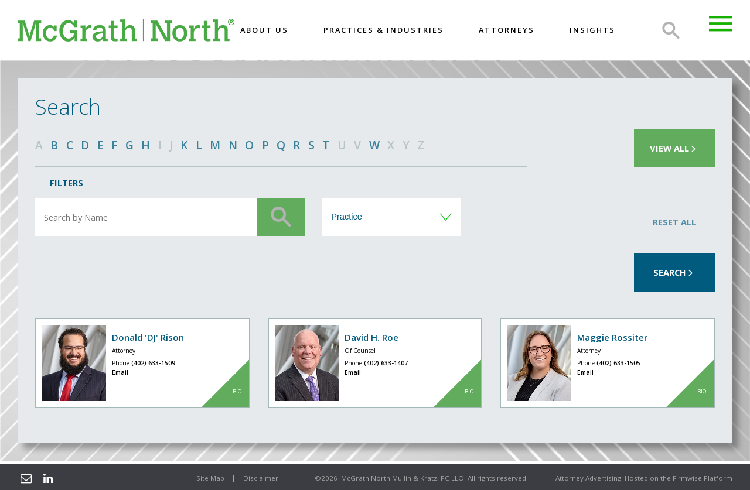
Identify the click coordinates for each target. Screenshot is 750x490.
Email (120, 372)
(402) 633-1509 (153, 363)
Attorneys (506, 30)
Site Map (210, 478)
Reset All (674, 222)
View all (674, 148)
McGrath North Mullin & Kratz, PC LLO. (403, 478)
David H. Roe (371, 337)
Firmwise (687, 478)
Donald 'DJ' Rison (148, 337)
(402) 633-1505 (618, 363)
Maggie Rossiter (612, 337)
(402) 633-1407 (386, 363)
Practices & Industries (383, 30)
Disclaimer (260, 478)
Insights (592, 30)
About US (264, 30)
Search (671, 30)
